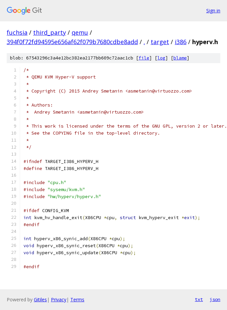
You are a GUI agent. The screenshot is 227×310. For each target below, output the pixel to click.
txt (199, 299)
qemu (80, 32)
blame (180, 58)
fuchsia (17, 32)
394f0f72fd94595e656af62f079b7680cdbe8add (72, 42)
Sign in (213, 10)
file (144, 58)
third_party (49, 32)
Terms (77, 299)
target (160, 42)
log (161, 58)
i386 (180, 42)
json (215, 299)
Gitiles (40, 299)
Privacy (58, 299)
